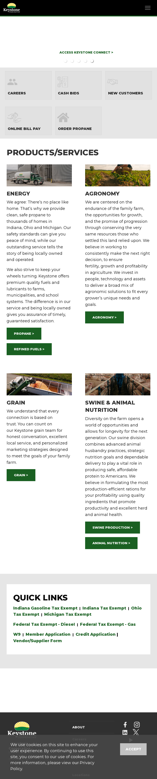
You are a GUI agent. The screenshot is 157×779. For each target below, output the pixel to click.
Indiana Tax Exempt (104, 608)
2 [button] (72, 61)
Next (144, 41)
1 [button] (65, 61)
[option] (78, 42)
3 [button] (78, 61)
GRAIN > (21, 475)
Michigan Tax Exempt (67, 614)
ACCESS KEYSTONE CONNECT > (86, 52)
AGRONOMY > (104, 317)
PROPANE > (24, 334)
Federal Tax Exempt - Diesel (44, 624)
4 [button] (85, 61)
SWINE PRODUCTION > (112, 528)
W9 (17, 634)
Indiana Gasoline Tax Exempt (45, 608)
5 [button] (92, 61)
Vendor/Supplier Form (37, 640)
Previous (13, 41)
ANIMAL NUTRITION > (111, 543)
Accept (133, 749)
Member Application (48, 634)
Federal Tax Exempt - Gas (108, 624)
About (78, 727)
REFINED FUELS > (29, 349)
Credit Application (96, 634)
